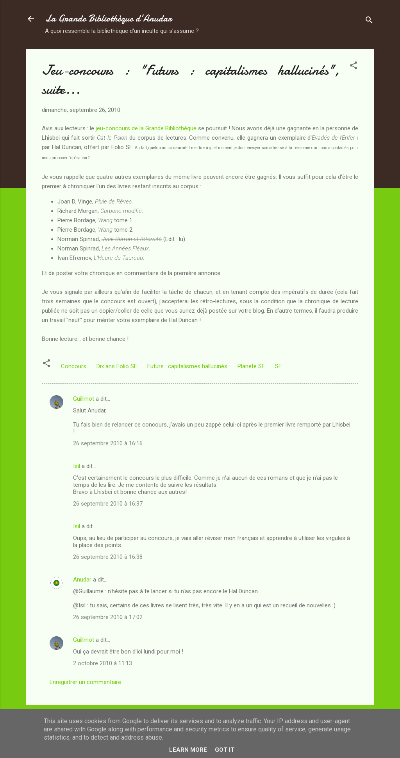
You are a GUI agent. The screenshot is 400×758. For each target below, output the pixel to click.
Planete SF (251, 366)
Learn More (188, 749)
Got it (224, 749)
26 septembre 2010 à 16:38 (108, 556)
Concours (73, 366)
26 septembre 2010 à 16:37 (108, 503)
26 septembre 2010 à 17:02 (108, 617)
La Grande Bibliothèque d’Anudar (108, 18)
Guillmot (83, 398)
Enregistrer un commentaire (85, 682)
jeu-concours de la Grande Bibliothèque (146, 128)
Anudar (82, 579)
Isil (76, 466)
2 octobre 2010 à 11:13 (102, 663)
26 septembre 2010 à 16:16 (108, 443)
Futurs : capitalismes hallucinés (187, 366)
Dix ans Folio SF (116, 366)
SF (278, 366)
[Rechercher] (369, 21)
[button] (353, 67)
